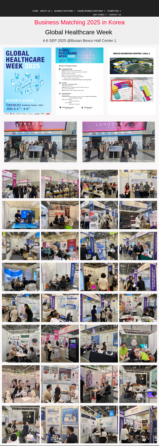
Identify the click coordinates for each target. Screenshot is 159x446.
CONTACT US (115, 14)
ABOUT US (46, 11)
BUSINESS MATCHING (64, 11)
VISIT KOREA (100, 14)
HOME (35, 11)
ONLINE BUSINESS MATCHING (91, 11)
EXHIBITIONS (114, 11)
